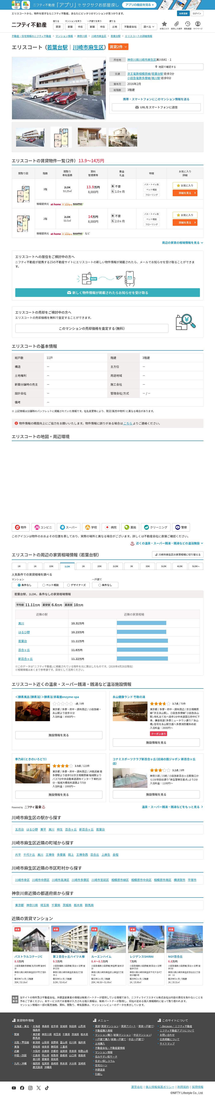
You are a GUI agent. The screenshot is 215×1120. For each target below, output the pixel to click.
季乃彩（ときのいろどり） (31, 759)
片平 (18, 854)
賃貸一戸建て (145, 1026)
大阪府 (36, 1051)
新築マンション (122, 1034)
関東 (16, 1034)
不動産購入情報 (103, 1030)
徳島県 (82, 1055)
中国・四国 (20, 1055)
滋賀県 (64, 1051)
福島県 (36, 1030)
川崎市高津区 (60, 880)
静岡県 (54, 1046)
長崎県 (54, 1063)
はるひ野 (24, 632)
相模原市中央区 (141, 880)
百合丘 (94, 854)
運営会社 (137, 1087)
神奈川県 (133, 59)
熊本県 (64, 1063)
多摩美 (61, 854)
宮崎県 (82, 1063)
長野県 (54, 1042)
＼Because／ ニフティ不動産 (176, 1026)
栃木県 (78, 905)
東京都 (19, 905)
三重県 (64, 1046)
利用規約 (183, 1087)
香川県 (36, 1059)
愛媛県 (45, 1059)
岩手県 (54, 1026)
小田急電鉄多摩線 (139, 78)
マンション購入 (103, 1034)
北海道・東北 (21, 1026)
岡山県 (45, 1055)
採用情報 (197, 1087)
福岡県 (36, 1063)
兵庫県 (45, 1051)
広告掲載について (169, 1039)
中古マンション (142, 1034)
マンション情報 (103, 1052)
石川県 (73, 1042)
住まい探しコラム (105, 1061)
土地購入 (100, 1043)
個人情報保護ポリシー (160, 1087)
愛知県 (36, 1046)
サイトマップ (167, 1043)
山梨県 (45, 1042)
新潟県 (36, 1042)
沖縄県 (48, 1067)
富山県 (64, 1042)
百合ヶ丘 (24, 650)
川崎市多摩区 (80, 880)
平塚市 (192, 880)
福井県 (82, 1042)
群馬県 (89, 905)
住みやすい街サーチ (106, 1056)
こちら (128, 423)
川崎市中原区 (41, 880)
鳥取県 (54, 1055)
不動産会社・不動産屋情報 (110, 1047)
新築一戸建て (118, 1039)
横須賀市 (179, 880)
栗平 (43, 829)
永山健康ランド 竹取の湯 (129, 697)
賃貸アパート (128, 1026)
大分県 (73, 1063)
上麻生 (106, 854)
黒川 (21, 623)
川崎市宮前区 (100, 880)
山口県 (73, 1055)
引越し (98, 1074)
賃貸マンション (110, 1026)
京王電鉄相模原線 (139, 74)
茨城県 (67, 905)
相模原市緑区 (120, 880)
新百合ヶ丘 (25, 659)
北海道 (36, 1026)
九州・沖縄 (20, 1063)
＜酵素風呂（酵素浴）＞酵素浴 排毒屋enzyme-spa (47, 697)
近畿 (16, 1051)
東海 (16, 1046)
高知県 (54, 1059)
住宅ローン (101, 1065)
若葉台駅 (57, 47)
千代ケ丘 (29, 854)
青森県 (45, 1026)
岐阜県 (45, 1046)
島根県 (64, 1055)
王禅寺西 (82, 854)
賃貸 (97, 1026)
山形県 (82, 1026)
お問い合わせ (167, 1034)
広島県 (36, 1055)
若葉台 (22, 641)
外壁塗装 (100, 1069)
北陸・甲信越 (21, 1042)
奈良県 (73, 1051)
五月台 (19, 829)
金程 (116, 854)
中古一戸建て (135, 1039)
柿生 (60, 829)
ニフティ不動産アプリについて (177, 1030)
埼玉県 (44, 905)
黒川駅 (156, 78)
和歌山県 (83, 1051)
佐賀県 (45, 1063)
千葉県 (56, 905)
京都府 (54, 1051)
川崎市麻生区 (88, 47)
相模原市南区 (162, 880)
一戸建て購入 (102, 1039)
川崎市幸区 (22, 880)
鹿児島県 (38, 1067)
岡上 (71, 854)
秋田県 (73, 1026)
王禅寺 (50, 854)
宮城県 (64, 1026)
